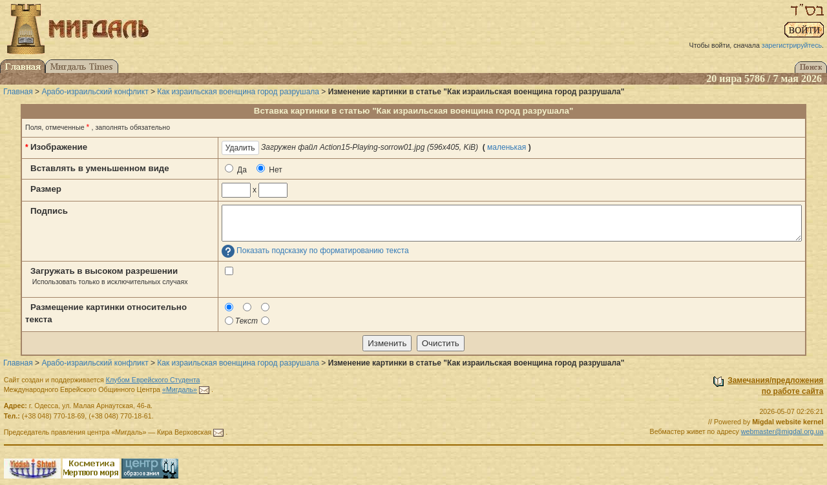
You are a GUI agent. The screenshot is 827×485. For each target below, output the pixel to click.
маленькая (506, 147)
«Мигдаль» (179, 389)
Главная (18, 91)
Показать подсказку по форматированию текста (322, 251)
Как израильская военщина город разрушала (238, 91)
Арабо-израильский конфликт (94, 91)
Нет (269, 169)
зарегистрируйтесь (792, 45)
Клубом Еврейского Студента (153, 380)
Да (236, 169)
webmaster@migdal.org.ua (782, 431)
